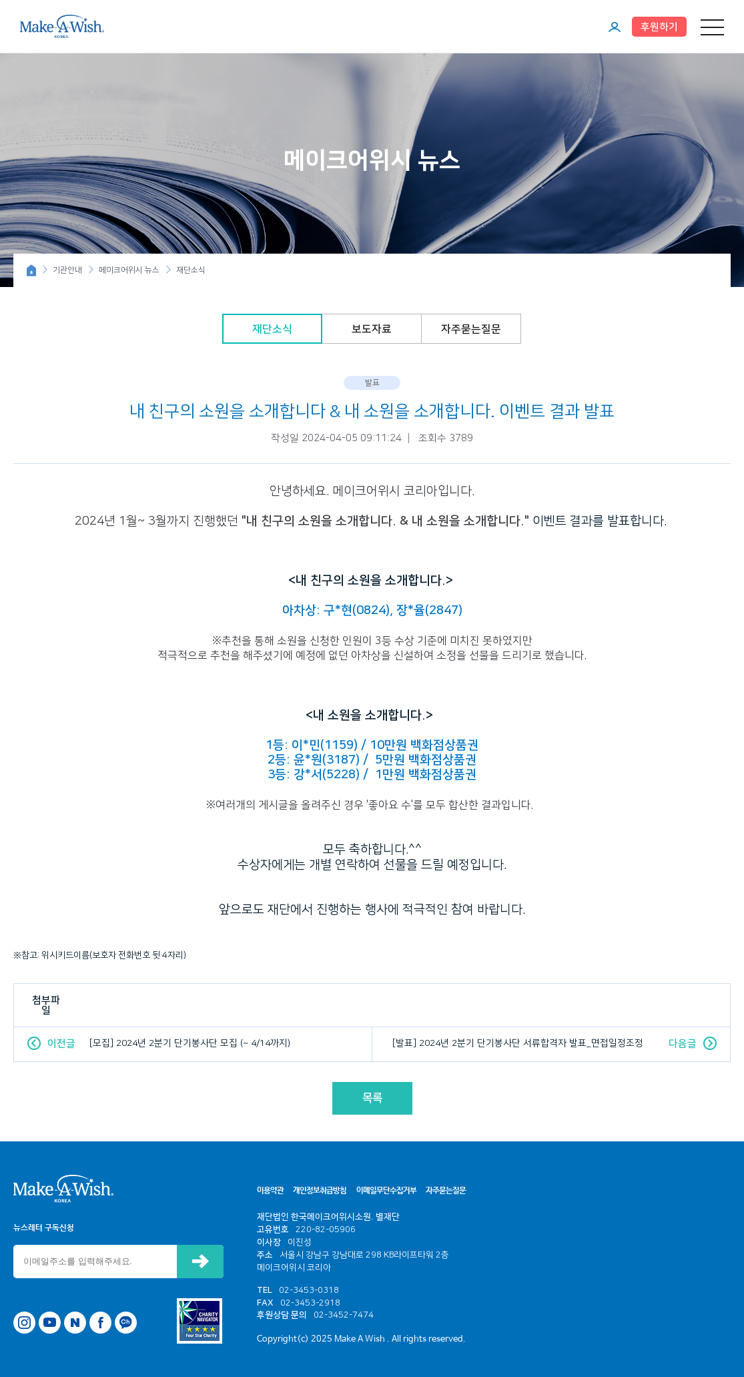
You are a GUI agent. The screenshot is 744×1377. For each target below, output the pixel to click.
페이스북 (100, 1323)
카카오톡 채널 (126, 1323)
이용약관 (270, 1190)
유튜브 (50, 1323)
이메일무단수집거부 (386, 1190)
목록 (372, 1098)
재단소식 (272, 329)
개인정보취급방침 (319, 1190)
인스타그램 (24, 1323)
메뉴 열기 (712, 27)
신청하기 (200, 1261)
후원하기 (659, 27)
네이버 (75, 1323)
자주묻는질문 (471, 329)
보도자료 (372, 329)
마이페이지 (614, 27)
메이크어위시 (62, 26)
